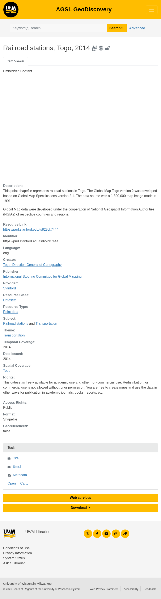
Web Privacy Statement (104, 589)
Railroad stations (15, 323)
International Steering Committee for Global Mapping (42, 276)
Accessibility (130, 589)
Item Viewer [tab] (15, 61)
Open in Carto (18, 483)
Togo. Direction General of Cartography (32, 265)
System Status (14, 558)
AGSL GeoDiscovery (11, 11)
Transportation (46, 323)
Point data (10, 312)
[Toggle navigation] (152, 9)
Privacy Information (17, 553)
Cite (15, 458)
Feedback (150, 589)
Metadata (20, 475)
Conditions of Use (16, 548)
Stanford (9, 288)
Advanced (137, 28)
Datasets (9, 300)
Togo (6, 370)
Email (17, 466)
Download (79, 508)
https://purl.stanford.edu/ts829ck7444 (30, 229)
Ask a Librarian (14, 563)
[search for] (58, 28)
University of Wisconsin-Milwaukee (27, 583)
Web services (80, 497)
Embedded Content (17, 71)
